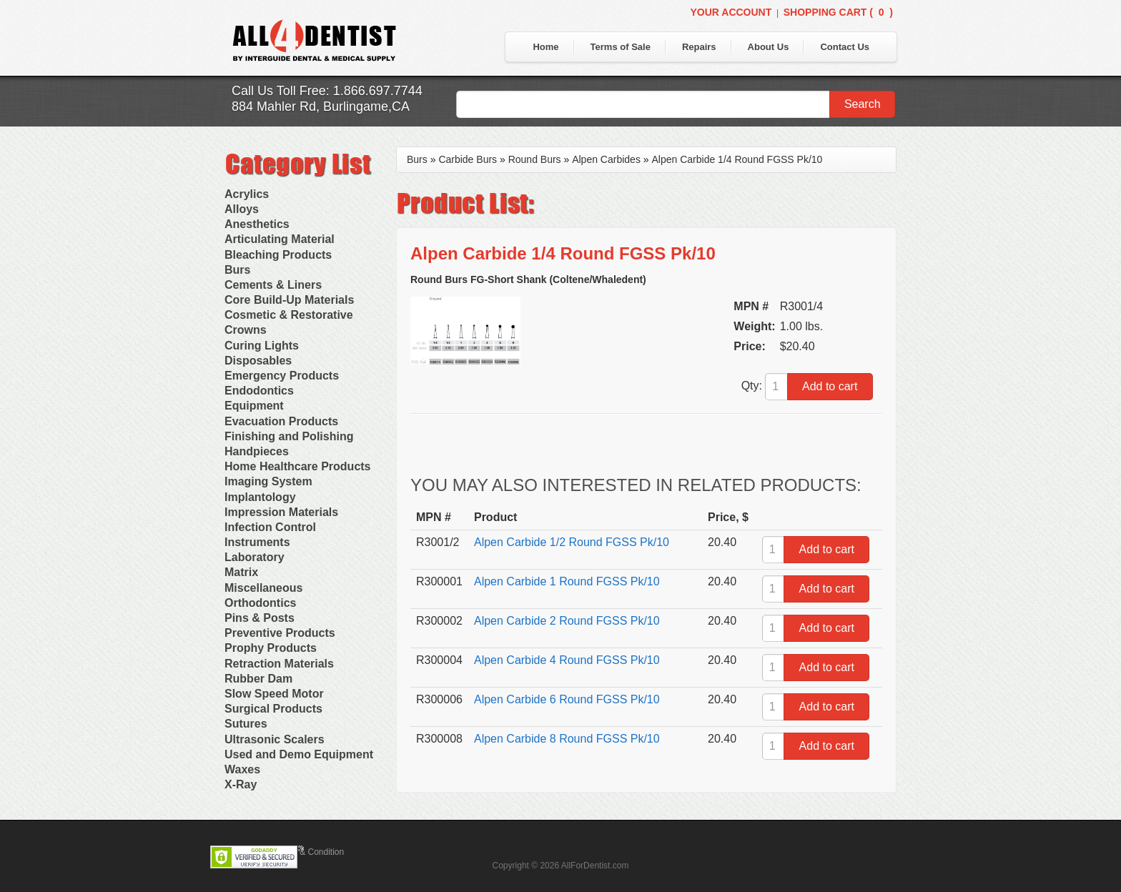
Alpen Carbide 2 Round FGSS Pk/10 (567, 621)
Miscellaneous (263, 588)
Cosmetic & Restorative (288, 315)
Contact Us (844, 46)
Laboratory (254, 557)
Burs (237, 270)
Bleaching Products (278, 255)
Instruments (257, 542)
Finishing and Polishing (288, 436)
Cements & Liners (273, 285)
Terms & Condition (309, 852)
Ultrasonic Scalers (274, 739)
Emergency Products (281, 376)
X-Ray (240, 784)
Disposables (258, 361)
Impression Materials (281, 512)
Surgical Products (273, 709)
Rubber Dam (258, 679)
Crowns (245, 330)
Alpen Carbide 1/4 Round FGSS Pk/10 (736, 159)
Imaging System (268, 481)
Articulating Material (279, 239)
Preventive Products (279, 633)
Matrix (241, 572)
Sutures (245, 724)
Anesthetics (257, 224)
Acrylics (246, 194)
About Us (768, 46)
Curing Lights (261, 346)
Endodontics (259, 391)
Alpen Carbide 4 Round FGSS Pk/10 (567, 660)
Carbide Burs (467, 159)
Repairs (699, 46)
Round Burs (534, 159)
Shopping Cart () (838, 12)
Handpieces (256, 451)
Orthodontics (260, 603)
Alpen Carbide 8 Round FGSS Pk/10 (567, 739)
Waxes (242, 769)
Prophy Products (270, 648)
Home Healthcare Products (297, 466)
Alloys (241, 209)
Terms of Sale (621, 46)
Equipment (254, 406)
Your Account (730, 12)
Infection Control (270, 527)
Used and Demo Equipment (298, 754)
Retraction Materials (279, 664)
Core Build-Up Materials (289, 300)
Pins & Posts (259, 618)
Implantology (260, 497)
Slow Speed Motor (274, 694)
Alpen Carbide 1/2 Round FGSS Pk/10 (571, 542)
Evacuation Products (281, 421)
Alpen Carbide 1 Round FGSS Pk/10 (567, 581)
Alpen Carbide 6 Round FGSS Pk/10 (567, 699)
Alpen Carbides (606, 159)
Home (545, 46)
